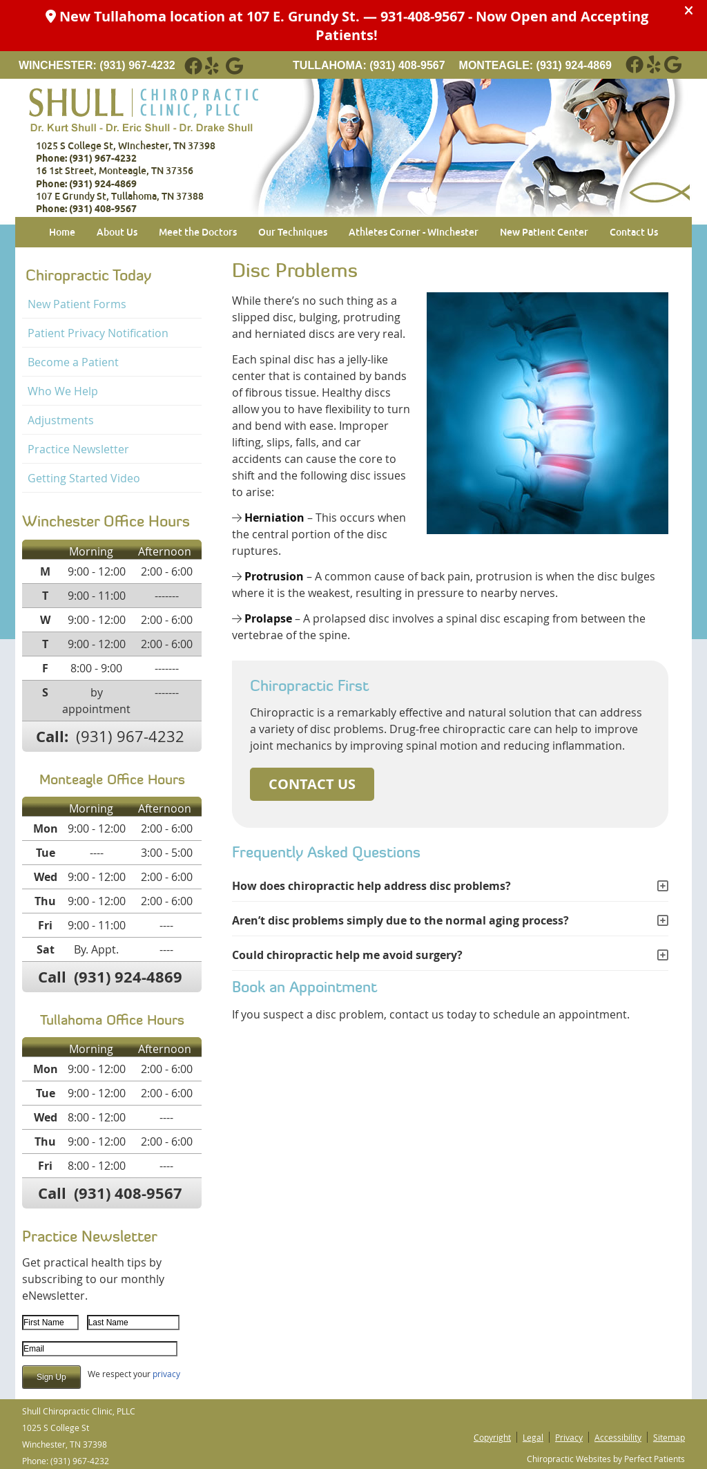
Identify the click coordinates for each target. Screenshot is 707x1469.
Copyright (492, 1437)
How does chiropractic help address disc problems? (371, 885)
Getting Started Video (84, 478)
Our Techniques (292, 232)
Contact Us (634, 232)
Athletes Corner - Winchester (413, 232)
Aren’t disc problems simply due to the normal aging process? (400, 920)
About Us (117, 232)
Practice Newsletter (78, 449)
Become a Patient (73, 362)
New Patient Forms (77, 304)
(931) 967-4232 (137, 65)
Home (62, 232)
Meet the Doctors (198, 232)
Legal (533, 1437)
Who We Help (63, 391)
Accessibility (617, 1437)
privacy (166, 1373)
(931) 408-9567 (407, 65)
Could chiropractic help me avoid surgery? (347, 955)
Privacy (569, 1437)
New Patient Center (544, 232)
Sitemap (669, 1437)
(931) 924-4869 (574, 65)
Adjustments (61, 420)
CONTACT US (312, 784)
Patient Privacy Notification (98, 333)
